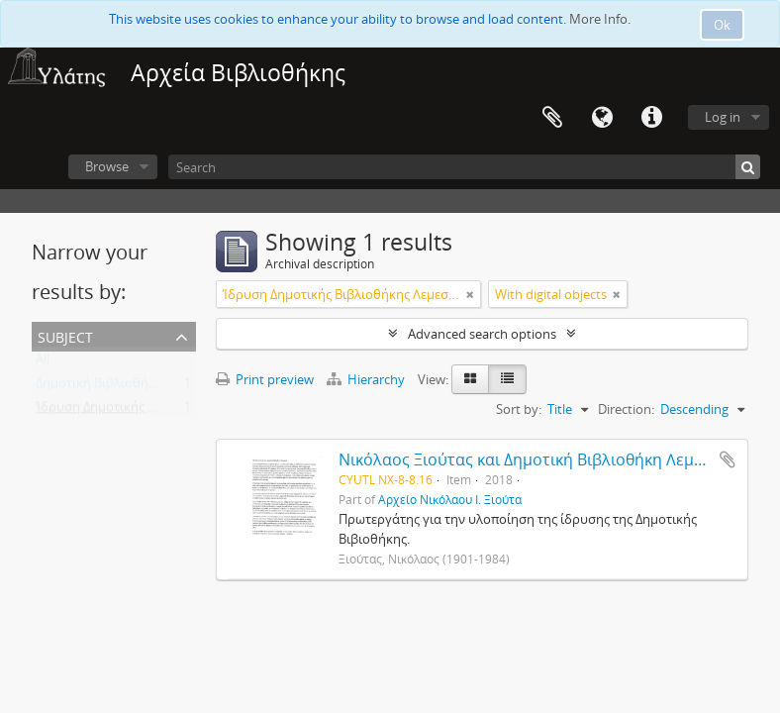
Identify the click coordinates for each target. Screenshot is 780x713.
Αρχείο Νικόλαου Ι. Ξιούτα (450, 499)
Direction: (626, 409)
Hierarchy (367, 379)
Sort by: (518, 409)
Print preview (265, 379)
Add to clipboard (727, 459)
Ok (722, 25)
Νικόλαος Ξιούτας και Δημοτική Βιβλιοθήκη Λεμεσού (535, 459)
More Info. (600, 19)
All (42, 363)
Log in (722, 117)
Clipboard (552, 118)
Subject (65, 335)
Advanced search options (482, 334)
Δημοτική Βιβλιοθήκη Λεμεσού (127, 387)
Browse (107, 166)
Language (602, 118)
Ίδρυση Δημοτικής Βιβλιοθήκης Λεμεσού (156, 411)
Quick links (651, 118)
